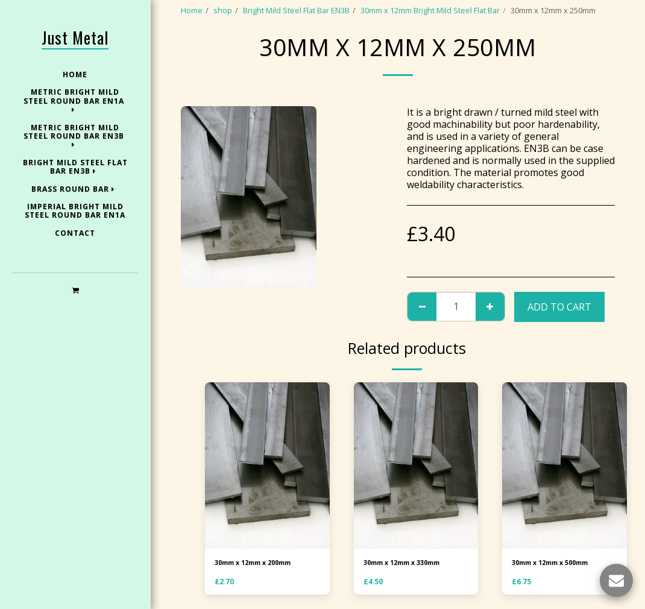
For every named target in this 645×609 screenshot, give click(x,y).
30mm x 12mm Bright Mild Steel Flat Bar (430, 10)
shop (222, 10)
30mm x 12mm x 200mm (259, 563)
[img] (267, 465)
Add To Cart (559, 307)
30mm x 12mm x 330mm (407, 563)
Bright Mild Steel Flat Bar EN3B (296, 10)
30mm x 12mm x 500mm (556, 563)
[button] (75, 290)
